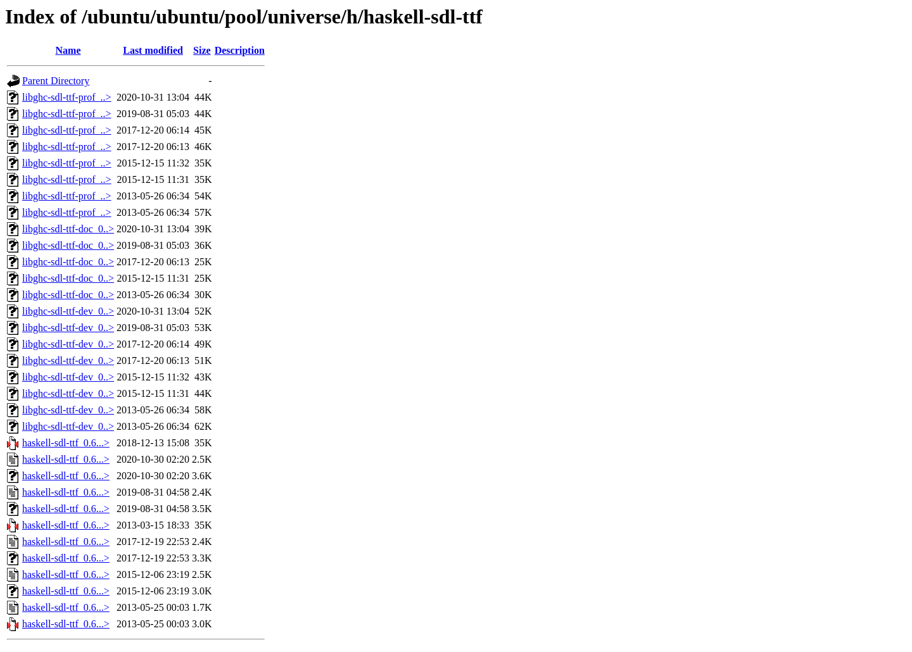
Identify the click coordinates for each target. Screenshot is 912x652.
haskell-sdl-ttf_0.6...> (66, 442)
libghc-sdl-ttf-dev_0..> (68, 311)
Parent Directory (55, 80)
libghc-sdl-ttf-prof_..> (66, 97)
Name (68, 50)
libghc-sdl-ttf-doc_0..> (68, 228)
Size (202, 50)
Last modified (153, 50)
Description (240, 50)
